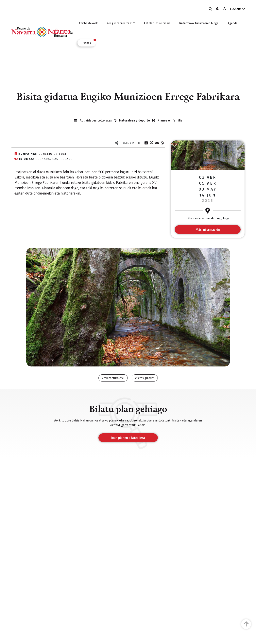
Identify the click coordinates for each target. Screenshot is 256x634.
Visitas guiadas (145, 378)
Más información (208, 229)
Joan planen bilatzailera (128, 438)
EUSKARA (237, 9)
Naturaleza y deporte (134, 120)
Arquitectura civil (113, 378)
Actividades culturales (96, 120)
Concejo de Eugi (52, 153)
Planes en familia (170, 120)
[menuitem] (88, 23)
